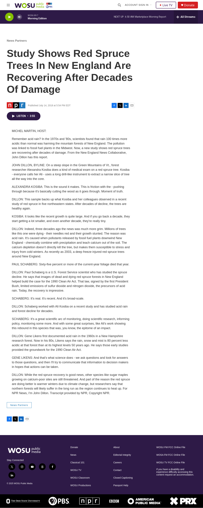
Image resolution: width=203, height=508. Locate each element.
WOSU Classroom (80, 478)
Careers (117, 462)
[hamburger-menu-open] (8, 5)
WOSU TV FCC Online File (170, 462)
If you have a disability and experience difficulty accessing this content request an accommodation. (175, 472)
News (73, 455)
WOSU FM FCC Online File (170, 447)
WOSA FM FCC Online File (170, 455)
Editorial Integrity (122, 455)
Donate (189, 5)
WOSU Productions (80, 485)
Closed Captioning (123, 478)
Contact (117, 470)
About (116, 447)
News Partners (17, 40)
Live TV (166, 5)
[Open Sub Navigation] (151, 5)
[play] (9, 17)
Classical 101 (77, 462)
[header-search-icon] (119, 5)
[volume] (19, 17)
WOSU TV (75, 470)
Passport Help (120, 485)
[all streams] (186, 17)
